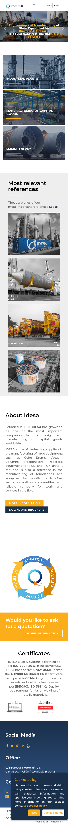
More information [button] (43, 633)
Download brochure (27, 509)
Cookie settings (53, 812)
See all (53, 207)
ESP (49, 5)
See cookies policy (35, 805)
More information (24, 503)
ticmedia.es (56, 821)
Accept (34, 812)
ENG (56, 5)
